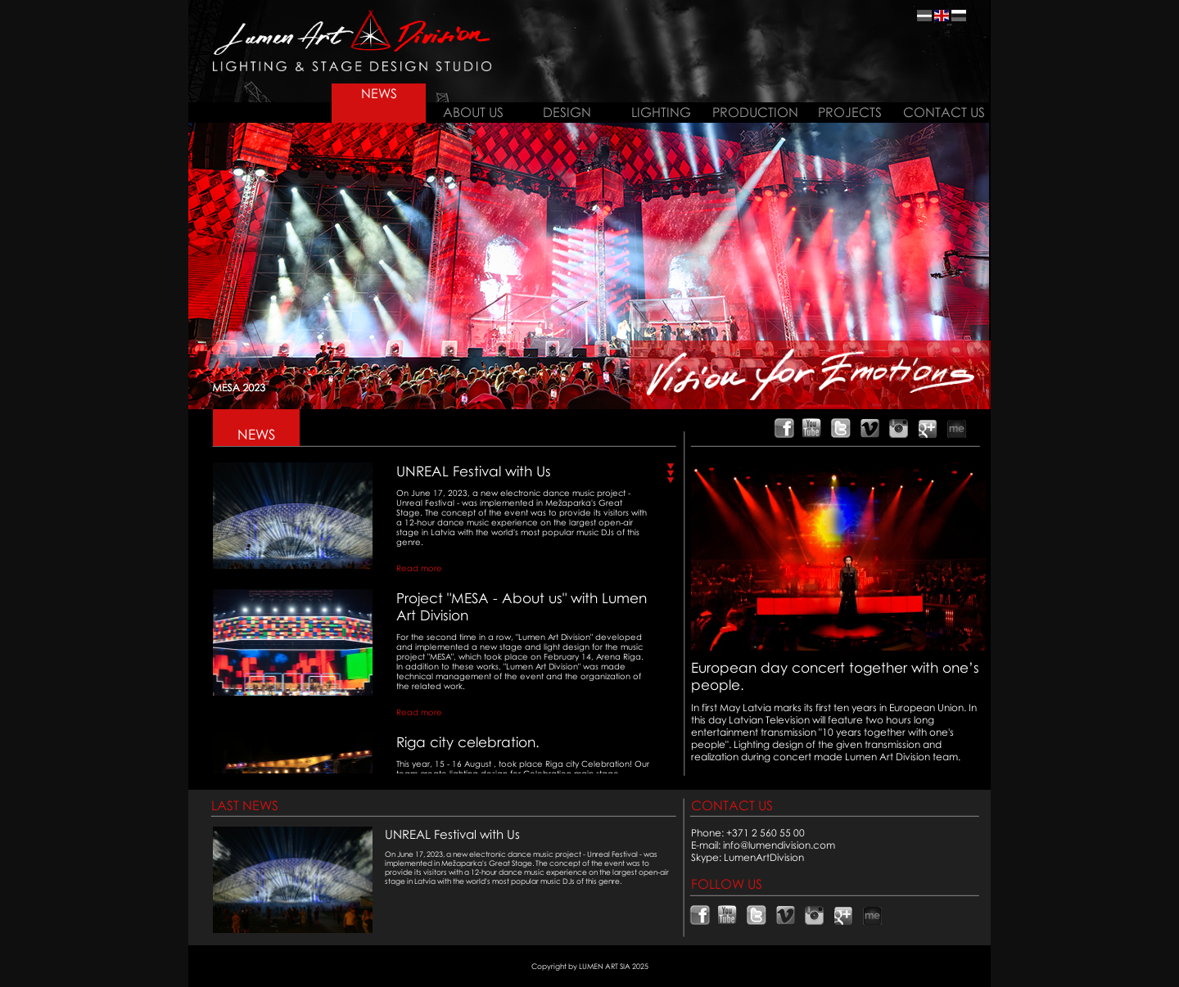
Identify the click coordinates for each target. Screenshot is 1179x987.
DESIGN (567, 112)
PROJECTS (850, 112)
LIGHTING (661, 112)
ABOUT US (473, 112)
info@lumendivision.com (779, 845)
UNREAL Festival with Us (473, 471)
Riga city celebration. (468, 741)
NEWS (379, 93)
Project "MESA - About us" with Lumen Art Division (521, 606)
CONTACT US (944, 112)
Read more (419, 568)
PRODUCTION (755, 112)
